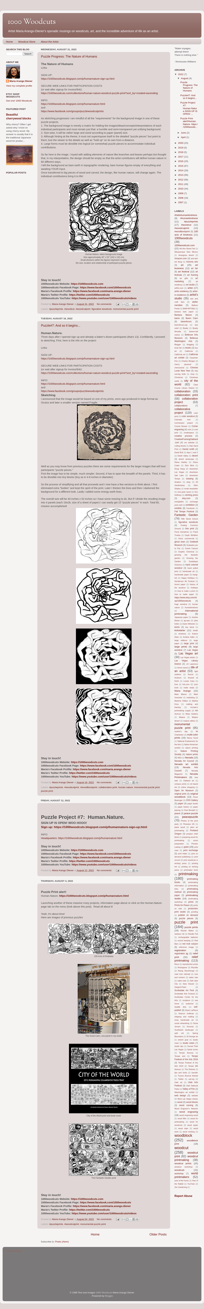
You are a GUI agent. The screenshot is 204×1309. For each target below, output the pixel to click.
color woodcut (188, 416)
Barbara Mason (183, 315)
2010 (181, 188)
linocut (190, 674)
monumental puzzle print (125, 309)
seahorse (189, 1004)
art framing (192, 275)
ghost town (179, 542)
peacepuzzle (190, 816)
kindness (182, 634)
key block (189, 627)
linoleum (177, 678)
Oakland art (188, 781)
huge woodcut (180, 604)
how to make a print (186, 591)
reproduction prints (190, 964)
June (184, 132)
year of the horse (181, 1181)
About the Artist (50, 41)
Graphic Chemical (186, 552)
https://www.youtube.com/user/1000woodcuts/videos (104, 298)
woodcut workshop (183, 1167)
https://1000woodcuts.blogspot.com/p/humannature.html (73, 104)
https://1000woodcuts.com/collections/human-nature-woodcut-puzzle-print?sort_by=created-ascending (99, 93)
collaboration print (108, 787)
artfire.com (178, 288)
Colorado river (182, 420)
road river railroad (182, 974)
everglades (179, 502)
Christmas (178, 377)
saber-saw (181, 981)
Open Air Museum (184, 790)
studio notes (188, 1043)
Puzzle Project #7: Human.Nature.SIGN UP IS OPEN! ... (188, 108)
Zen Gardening (180, 1187)
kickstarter (179, 630)
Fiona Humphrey (181, 532)
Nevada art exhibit (186, 764)
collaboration (182, 391)
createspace (189, 433)
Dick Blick (189, 465)
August (185, 78)
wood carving (186, 1105)
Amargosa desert (186, 255)
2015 (181, 166)
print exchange (190, 850)
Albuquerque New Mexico (186, 252)
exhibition (190, 505)
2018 (181, 152)
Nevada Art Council (184, 761)
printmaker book (191, 870)
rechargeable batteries (188, 937)
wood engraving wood (188, 1115)
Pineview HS (188, 824)
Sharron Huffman (186, 1013)
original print (180, 794)
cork (189, 429)
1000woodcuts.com (184, 245)
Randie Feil (193, 934)
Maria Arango (182, 691)
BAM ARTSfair (189, 308)
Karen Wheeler (188, 624)
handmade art (188, 571)
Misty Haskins (192, 714)
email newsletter (191, 489)
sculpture (186, 1000)
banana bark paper (183, 312)
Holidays (194, 588)
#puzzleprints (56, 309)
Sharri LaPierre (191, 1010)
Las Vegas (192, 650)
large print (189, 643)
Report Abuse (183, 1195)
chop (192, 374)
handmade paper (181, 575)
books (188, 348)
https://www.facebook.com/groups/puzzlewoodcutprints (72, 111)
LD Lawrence (192, 664)
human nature (125, 787)
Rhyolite (194, 967)
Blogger (177, 344)
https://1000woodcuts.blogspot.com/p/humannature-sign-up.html (77, 78)
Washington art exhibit (184, 1092)
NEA (179, 758)
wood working (189, 1132)
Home (9, 41)
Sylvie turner (192, 1049)
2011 (181, 184)
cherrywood (179, 368)
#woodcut (69, 309)
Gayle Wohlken (191, 535)
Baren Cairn (192, 318)
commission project (183, 423)
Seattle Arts (180, 1007)
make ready (188, 688)
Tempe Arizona (186, 1053)
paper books (192, 804)
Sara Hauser (188, 984)
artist (190, 288)
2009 (181, 193)
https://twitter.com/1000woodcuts (89, 294)
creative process (183, 436)
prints (191, 902)
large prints (180, 646)
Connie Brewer (180, 426)
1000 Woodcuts (104, 1292)
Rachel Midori (187, 931)
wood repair (192, 1125)
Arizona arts (192, 262)
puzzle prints (191, 927)
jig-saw (187, 620)
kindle (195, 630)
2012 (181, 179)
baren (177, 318)
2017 (181, 156)
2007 (181, 202)
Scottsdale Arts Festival (184, 994)
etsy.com (186, 498)
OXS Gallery (192, 800)
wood (179, 1102)
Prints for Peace (182, 905)
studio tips (178, 1046)
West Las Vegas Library (187, 1099)
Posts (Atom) (62, 1241)
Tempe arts (179, 1056)
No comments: (105, 304)
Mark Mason (180, 694)
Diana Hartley (180, 462)
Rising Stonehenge (186, 971)
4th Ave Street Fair (187, 249)
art (182, 265)
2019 (181, 147)
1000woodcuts (183, 238)
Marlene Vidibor (181, 701)
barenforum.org (180, 325)
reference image (186, 947)
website (194, 1096)
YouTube (191, 1184)
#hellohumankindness (185, 215)
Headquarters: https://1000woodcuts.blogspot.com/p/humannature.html (81, 838)
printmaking (188, 874)
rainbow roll (179, 934)
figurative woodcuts (102, 309)
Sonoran (190, 1027)
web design (180, 1095)
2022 (181, 74)
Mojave (182, 717)
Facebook (190, 508)
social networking (181, 1023)
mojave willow (189, 721)
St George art (192, 1036)
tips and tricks (180, 1073)
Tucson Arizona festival (188, 1076)
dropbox (177, 482)
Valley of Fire (189, 1089)
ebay (188, 482)
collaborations (180, 405)
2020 (181, 143)
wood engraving (188, 1112)
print (186, 847)
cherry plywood (182, 364)
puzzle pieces (186, 918)
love (176, 684)
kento (177, 627)
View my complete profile (19, 85)
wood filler (182, 1118)
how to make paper (184, 594)
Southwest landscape (184, 1030)
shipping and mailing (184, 1017)
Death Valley (183, 456)
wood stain (183, 1128)
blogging (190, 344)
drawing (190, 478)
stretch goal (183, 1040)
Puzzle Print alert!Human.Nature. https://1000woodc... (189, 122)
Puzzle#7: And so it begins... (60, 325)
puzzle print (47, 791)
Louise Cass (188, 681)
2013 (181, 175)
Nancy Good (192, 738)
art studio (190, 284)
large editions (180, 640)
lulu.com (185, 684)
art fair (194, 268)
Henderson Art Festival (184, 581)
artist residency (181, 291)
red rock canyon (190, 944)
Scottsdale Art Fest (184, 990)
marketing (190, 697)
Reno (176, 964)
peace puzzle (191, 813)
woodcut (181, 1148)
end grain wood (184, 492)
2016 (181, 161)
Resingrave (182, 967)
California (189, 351)
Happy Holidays (188, 578)
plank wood (179, 827)
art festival (183, 271)
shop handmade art (184, 1020)
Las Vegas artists (187, 657)
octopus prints (180, 784)
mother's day (181, 731)
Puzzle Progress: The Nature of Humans (69, 56)
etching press (191, 495)
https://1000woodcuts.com (87, 283)
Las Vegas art (188, 653)
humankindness (191, 607)
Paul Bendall (189, 810)
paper (180, 803)
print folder (182, 854)
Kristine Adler (189, 637)
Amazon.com (180, 258)
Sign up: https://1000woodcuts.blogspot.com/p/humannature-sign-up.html (94, 827)
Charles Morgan (188, 361)
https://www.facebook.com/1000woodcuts (105, 287)
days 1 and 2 (192, 452)
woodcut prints (182, 1163)
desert (195, 456)
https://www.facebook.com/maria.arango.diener (102, 291)
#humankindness (189, 218)
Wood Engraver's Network (186, 1109)
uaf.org (191, 1079)
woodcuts (179, 1170)
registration (180, 950)
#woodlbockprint (88, 787)
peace (177, 813)
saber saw (193, 977)
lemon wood (182, 668)
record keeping (184, 940)
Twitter (181, 1079)
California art (179, 354)
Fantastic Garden (186, 514)
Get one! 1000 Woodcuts (19, 100)
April (183, 137)
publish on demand (188, 915)
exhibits (178, 508)
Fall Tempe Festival (184, 511)
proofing (194, 912)
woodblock (183, 1135)
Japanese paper (181, 617)
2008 (181, 198)
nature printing (191, 748)
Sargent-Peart (180, 987)
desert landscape (186, 459)
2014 (181, 170)
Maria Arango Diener (21, 81)
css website (189, 442)
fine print (189, 528)
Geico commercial (186, 538)
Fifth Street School (189, 519)
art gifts (184, 278)
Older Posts (158, 1234)
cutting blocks (180, 446)
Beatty (185, 328)
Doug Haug (179, 469)
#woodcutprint (83, 309)
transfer (194, 1073)
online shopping (188, 787)
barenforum (186, 321)
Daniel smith (188, 449)
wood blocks (192, 1102)
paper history (183, 807)
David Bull (178, 452)
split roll (179, 1033)
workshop (178, 1173)
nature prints (192, 754)
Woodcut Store (26, 41)
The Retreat (190, 1069)
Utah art (178, 1082)
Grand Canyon (191, 548)
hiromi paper (179, 584)
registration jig (181, 953)
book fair (178, 348)
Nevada (189, 757)
